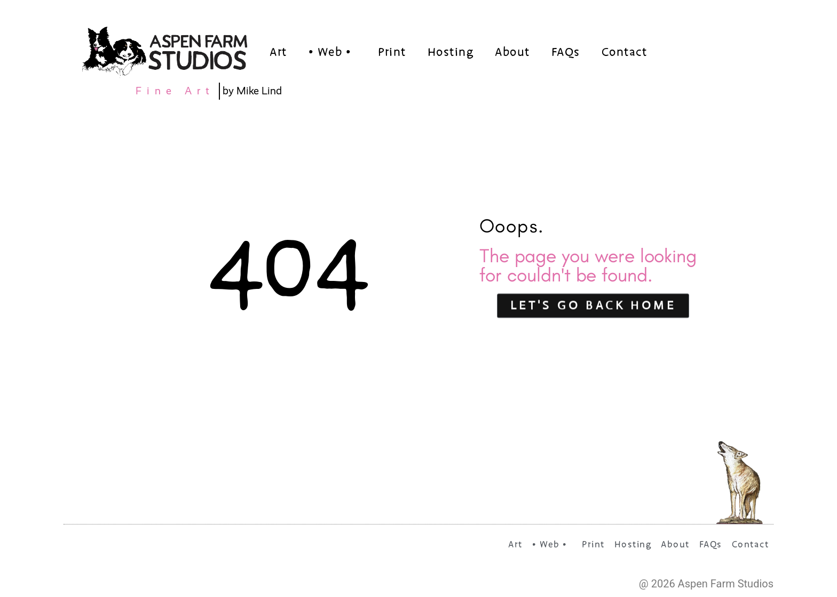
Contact (625, 52)
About (512, 52)
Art (278, 52)
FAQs (565, 52)
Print (392, 52)
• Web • (333, 52)
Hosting (451, 52)
